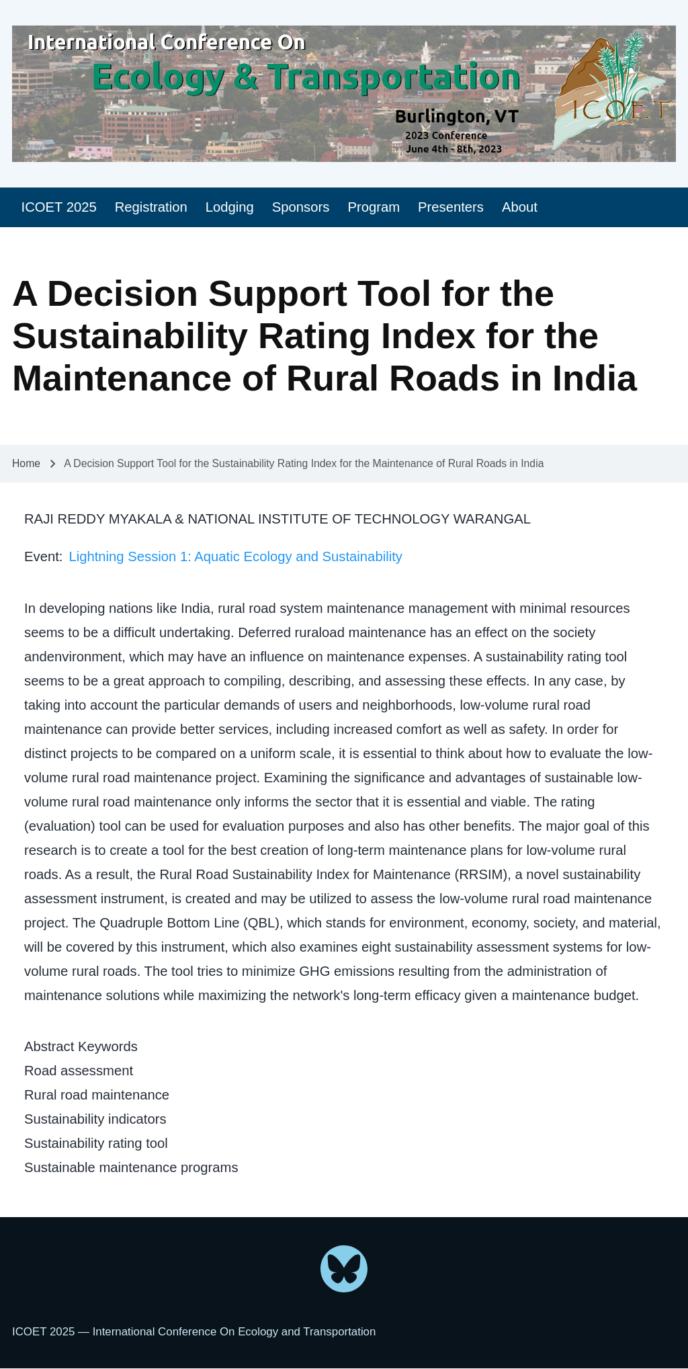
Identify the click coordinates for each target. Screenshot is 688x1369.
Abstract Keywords (81, 1046)
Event (41, 556)
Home (26, 463)
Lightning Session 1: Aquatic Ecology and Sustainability (235, 556)
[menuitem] (58, 207)
